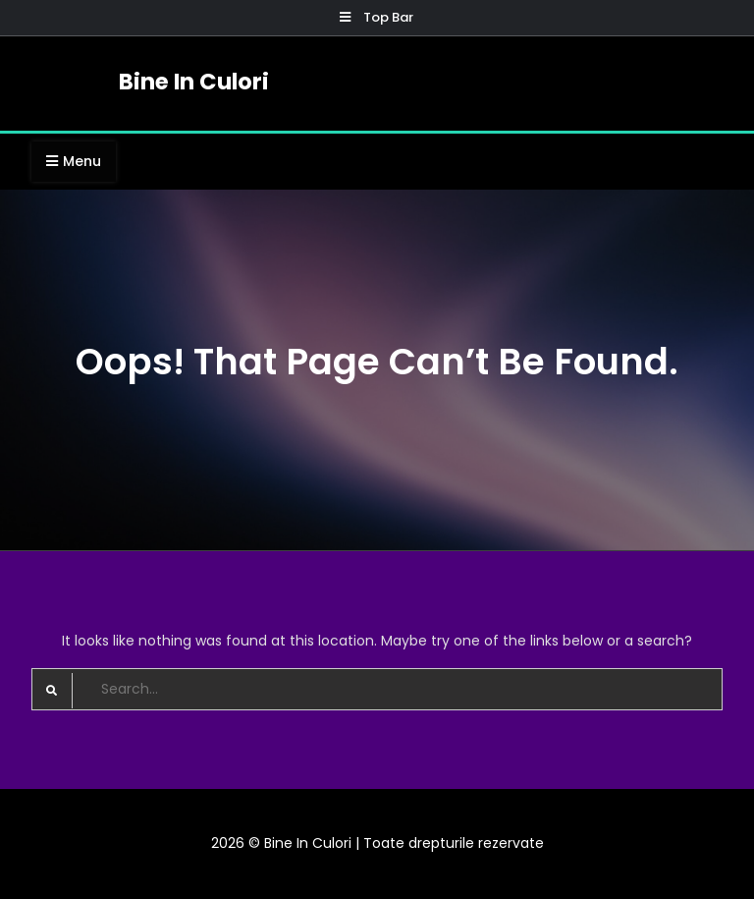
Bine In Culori (194, 81)
